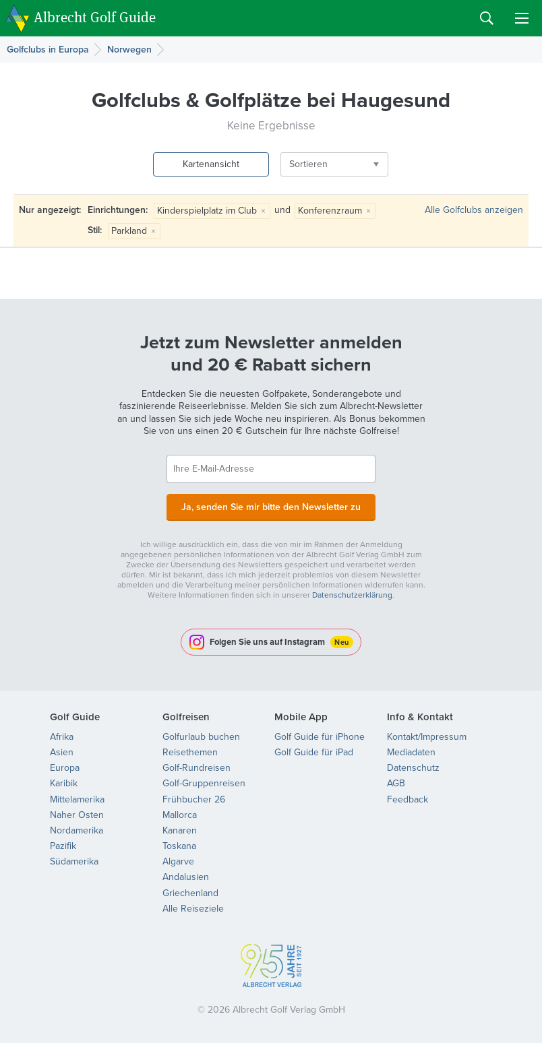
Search (486, 18)
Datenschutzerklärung (352, 595)
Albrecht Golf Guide (95, 17)
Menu (521, 18)
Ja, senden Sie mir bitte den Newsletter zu (271, 506)
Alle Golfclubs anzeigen (474, 210)
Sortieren (304, 164)
